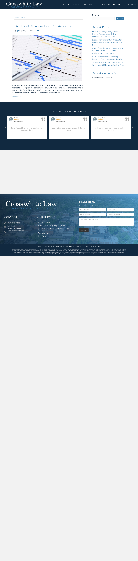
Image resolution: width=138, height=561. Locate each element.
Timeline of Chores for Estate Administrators (43, 26)
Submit (83, 230)
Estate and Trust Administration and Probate (53, 229)
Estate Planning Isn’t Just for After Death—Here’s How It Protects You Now (107, 42)
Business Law (43, 233)
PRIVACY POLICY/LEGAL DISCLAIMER (81, 246)
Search (95, 15)
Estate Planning (45, 223)
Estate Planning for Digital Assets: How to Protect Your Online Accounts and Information (106, 34)
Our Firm (42, 236)
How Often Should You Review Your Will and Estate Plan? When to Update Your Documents (108, 50)
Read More (17, 96)
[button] (5, 127)
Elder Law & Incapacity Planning (52, 226)
